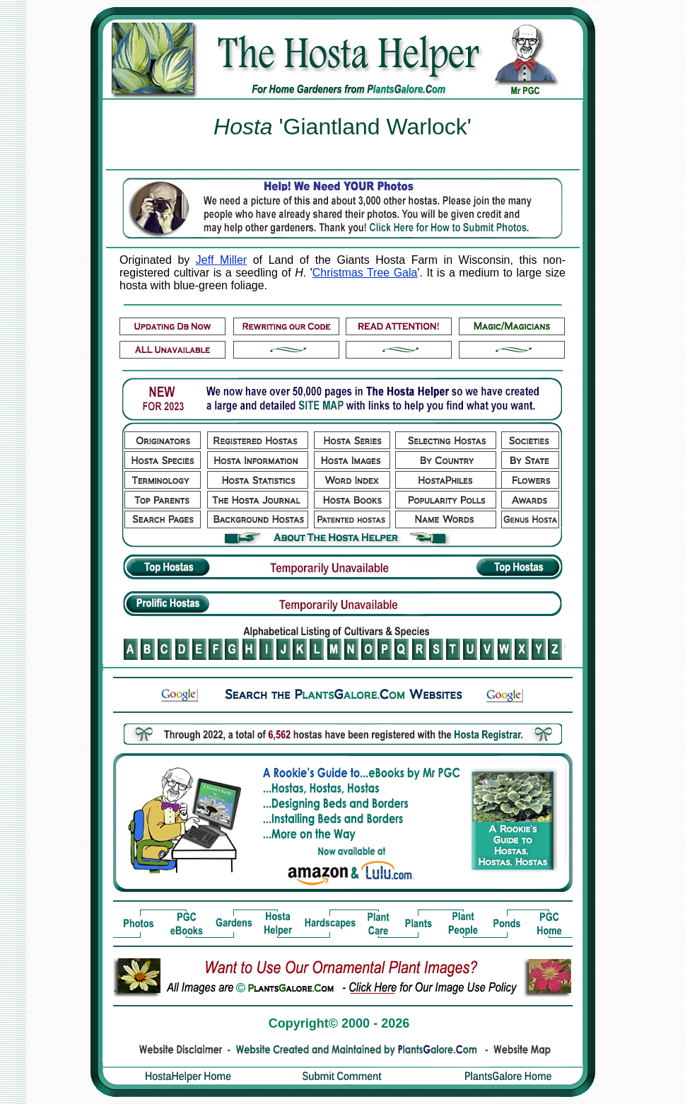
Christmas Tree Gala (365, 273)
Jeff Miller (221, 260)
